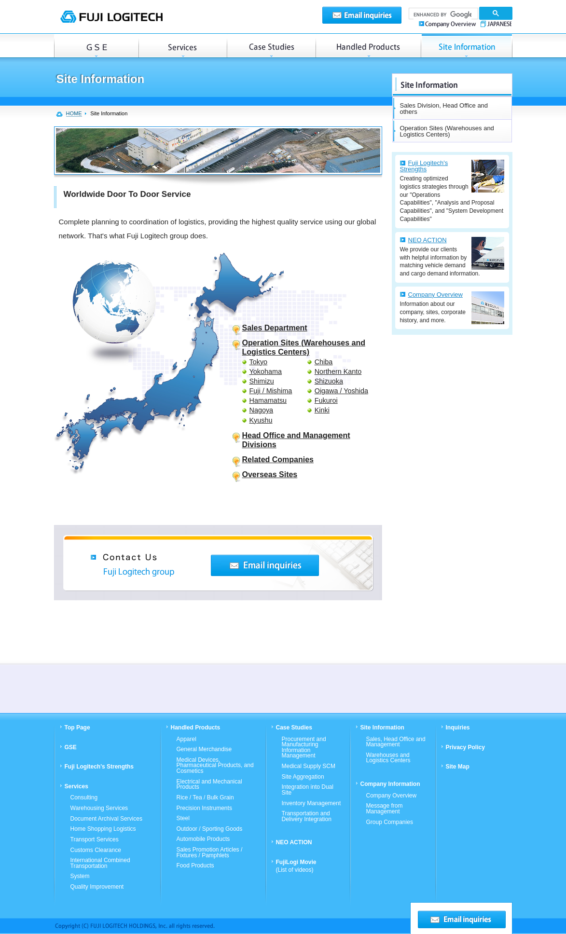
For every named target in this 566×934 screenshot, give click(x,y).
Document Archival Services (106, 819)
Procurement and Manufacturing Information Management (304, 748)
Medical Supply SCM (308, 766)
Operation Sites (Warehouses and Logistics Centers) (447, 131)
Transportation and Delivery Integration (306, 816)
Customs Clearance (95, 850)
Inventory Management (311, 804)
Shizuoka (329, 381)
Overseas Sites (270, 474)
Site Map (457, 766)
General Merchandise (204, 750)
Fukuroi (326, 400)
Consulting (84, 798)
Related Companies (278, 459)
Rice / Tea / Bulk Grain (205, 798)
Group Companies (389, 822)
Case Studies (271, 45)
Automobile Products (203, 839)
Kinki (322, 410)
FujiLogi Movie (296, 866)
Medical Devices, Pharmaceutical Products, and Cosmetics (215, 765)
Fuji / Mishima (270, 391)
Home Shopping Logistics (103, 829)
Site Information (382, 727)
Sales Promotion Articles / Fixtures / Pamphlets (210, 852)
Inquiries (458, 727)
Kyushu (261, 420)
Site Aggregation (303, 777)
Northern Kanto (338, 371)
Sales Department (274, 328)
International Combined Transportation (100, 863)
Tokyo (258, 362)
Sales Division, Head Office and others (444, 108)
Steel (183, 819)
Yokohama (265, 371)
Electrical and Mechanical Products (209, 784)
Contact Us (265, 565)
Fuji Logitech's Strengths (424, 166)
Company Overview (448, 23)
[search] (442, 15)
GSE (96, 45)
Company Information (390, 784)
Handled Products (368, 45)
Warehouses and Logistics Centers (388, 758)
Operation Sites (466, 45)
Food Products (195, 866)
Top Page (77, 727)
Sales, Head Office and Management (396, 742)
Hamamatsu (268, 400)
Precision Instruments (204, 808)
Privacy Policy (465, 747)
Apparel (186, 739)
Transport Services (94, 840)
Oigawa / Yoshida (341, 391)
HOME (74, 113)
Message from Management (384, 808)
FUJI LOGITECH (111, 17)
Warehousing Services (99, 808)
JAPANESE (495, 23)
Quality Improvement (97, 887)
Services (182, 45)
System (80, 876)
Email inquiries (361, 15)
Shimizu (261, 381)
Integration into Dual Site (307, 790)
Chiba (324, 362)
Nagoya (261, 410)
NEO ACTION (427, 240)
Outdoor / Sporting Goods (210, 829)
